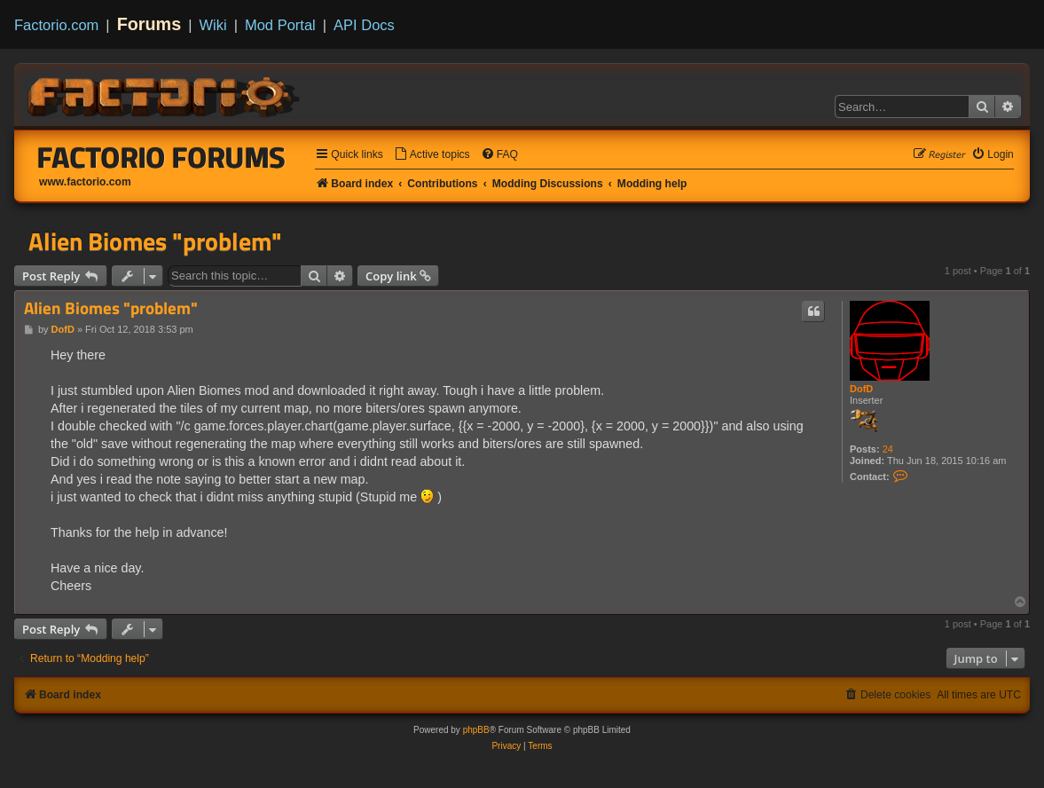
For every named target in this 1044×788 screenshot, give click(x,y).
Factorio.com (56, 25)
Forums (149, 24)
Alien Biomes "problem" (155, 241)
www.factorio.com (85, 182)
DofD (861, 388)
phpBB (476, 730)
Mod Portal (280, 25)
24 (888, 449)
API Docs (364, 25)
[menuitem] (432, 155)
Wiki (213, 25)
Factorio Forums (161, 157)
